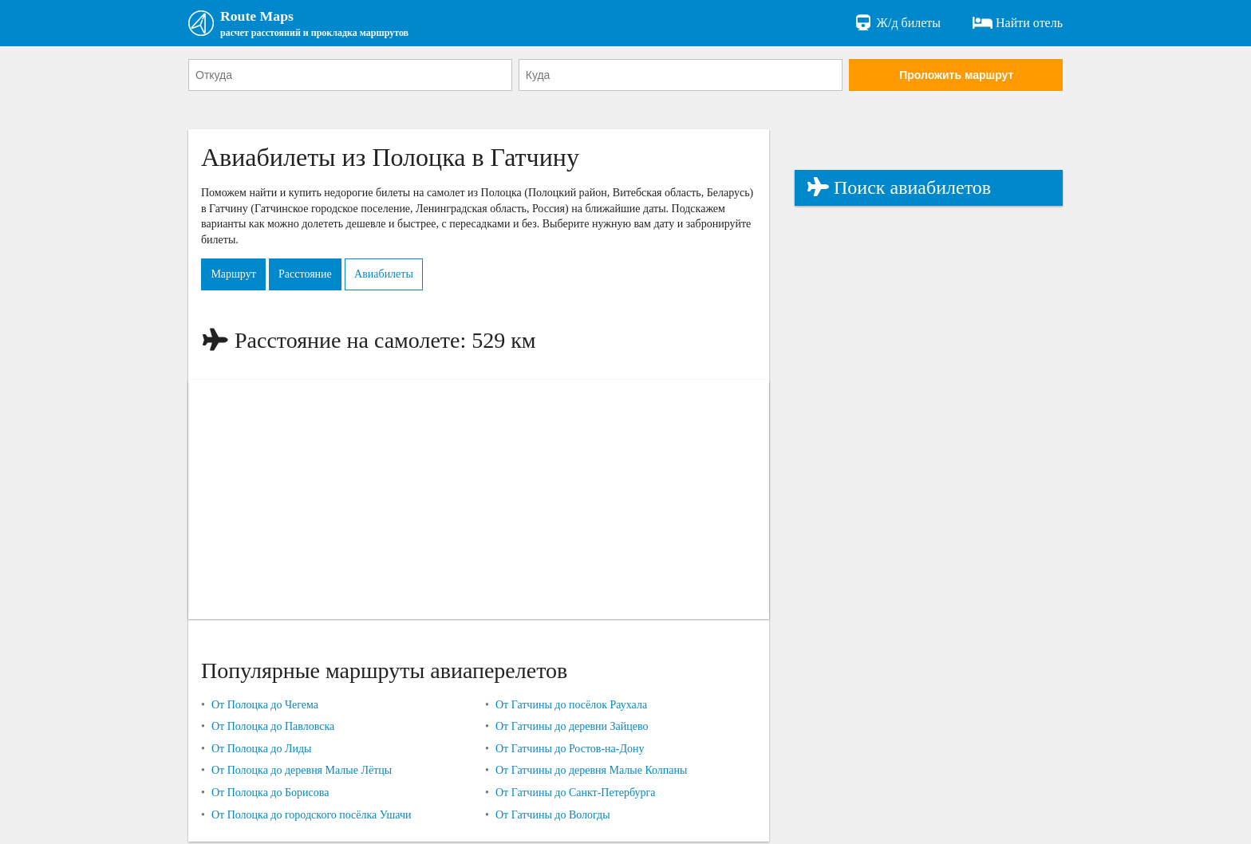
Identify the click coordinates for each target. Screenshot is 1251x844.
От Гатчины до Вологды (552, 817)
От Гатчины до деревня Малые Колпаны (591, 773)
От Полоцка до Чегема (264, 707)
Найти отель (1018, 24)
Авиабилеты (402, 277)
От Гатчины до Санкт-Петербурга (575, 795)
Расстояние (316, 277)
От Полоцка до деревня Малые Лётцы (301, 773)
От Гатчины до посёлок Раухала (571, 707)
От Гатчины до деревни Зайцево (572, 729)
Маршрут (237, 277)
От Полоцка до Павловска (272, 729)
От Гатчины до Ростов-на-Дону (570, 751)
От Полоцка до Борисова (270, 795)
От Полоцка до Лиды (261, 751)
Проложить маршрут (956, 77)
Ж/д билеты (897, 24)
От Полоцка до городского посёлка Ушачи (311, 817)
